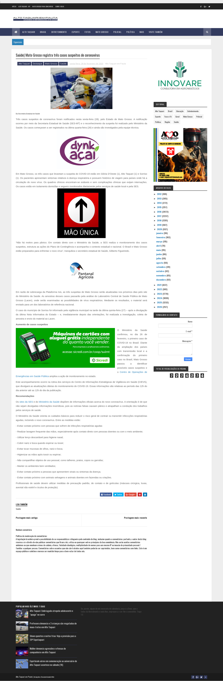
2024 (160, 298)
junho (159, 254)
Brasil (43, 31)
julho (159, 258)
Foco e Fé (168, 116)
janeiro (160, 233)
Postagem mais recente (135, 517)
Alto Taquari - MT (24, 6)
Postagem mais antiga (26, 517)
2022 (160, 289)
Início (14, 6)
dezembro (161, 279)
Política (130, 31)
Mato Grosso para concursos (42, 6)
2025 (160, 302)
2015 (159, 207)
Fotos (88, 31)
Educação (180, 111)
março (159, 241)
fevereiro (161, 237)
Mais (142, 31)
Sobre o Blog (59, 6)
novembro (161, 275)
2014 (159, 202)
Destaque (37, 63)
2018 (159, 220)
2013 (159, 198)
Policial (117, 31)
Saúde (63, 63)
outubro (160, 271)
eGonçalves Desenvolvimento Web (44, 677)
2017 (159, 216)
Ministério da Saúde (49, 401)
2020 (160, 229)
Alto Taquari (28, 31)
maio (159, 250)
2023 (160, 293)
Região (167, 122)
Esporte (76, 31)
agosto (160, 262)
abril (158, 245)
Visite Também (155, 31)
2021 (159, 284)
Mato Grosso (102, 31)
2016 (159, 211)
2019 (159, 224)
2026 (160, 306)
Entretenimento (59, 31)
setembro (161, 266)
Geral (177, 116)
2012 (159, 194)
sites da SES (26, 401)
